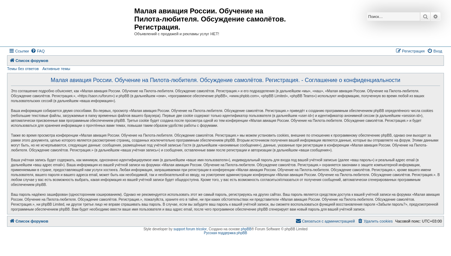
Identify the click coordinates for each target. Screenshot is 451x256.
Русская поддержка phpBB (225, 233)
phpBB (246, 229)
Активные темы (56, 69)
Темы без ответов (23, 69)
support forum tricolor (189, 229)
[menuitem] (38, 51)
